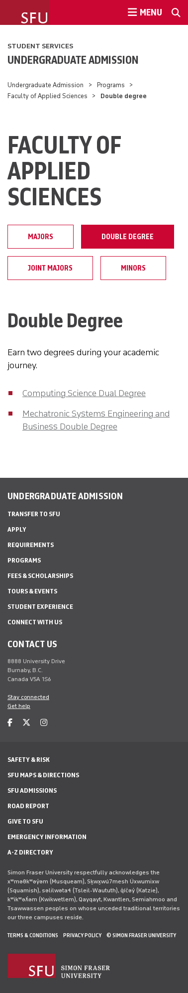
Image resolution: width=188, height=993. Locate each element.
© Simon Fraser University (141, 935)
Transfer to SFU (33, 514)
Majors (40, 236)
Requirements (30, 545)
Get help (18, 706)
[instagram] (43, 722)
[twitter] (26, 722)
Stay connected (28, 697)
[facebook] (9, 722)
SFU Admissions (32, 790)
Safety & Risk (28, 759)
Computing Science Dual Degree (84, 393)
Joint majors (50, 268)
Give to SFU (25, 821)
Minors (133, 268)
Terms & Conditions (32, 935)
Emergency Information (47, 837)
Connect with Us (34, 622)
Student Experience (40, 606)
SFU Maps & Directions (43, 775)
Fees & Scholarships (40, 575)
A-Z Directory (30, 852)
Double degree (127, 236)
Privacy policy (82, 935)
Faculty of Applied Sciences (47, 96)
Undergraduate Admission (73, 60)
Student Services (40, 46)
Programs (111, 85)
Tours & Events (32, 591)
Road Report (28, 806)
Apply (16, 529)
